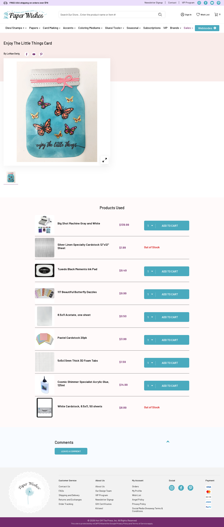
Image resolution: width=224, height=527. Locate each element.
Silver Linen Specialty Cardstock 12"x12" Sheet (83, 246)
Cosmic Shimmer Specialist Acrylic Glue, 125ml (83, 383)
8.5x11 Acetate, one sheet (74, 315)
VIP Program (188, 2)
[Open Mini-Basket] (217, 14)
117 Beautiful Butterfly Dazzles (77, 292)
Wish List (136, 495)
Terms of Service (140, 523)
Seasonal (134, 28)
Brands (175, 28)
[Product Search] (107, 14)
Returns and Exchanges (70, 499)
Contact (172, 2)
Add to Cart (170, 225)
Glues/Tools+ (114, 28)
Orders (135, 486)
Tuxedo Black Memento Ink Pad (77, 269)
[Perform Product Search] (160, 14)
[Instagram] (199, 3)
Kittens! (99, 508)
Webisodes (207, 28)
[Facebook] (206, 3)
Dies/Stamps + (16, 28)
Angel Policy (138, 499)
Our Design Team (103, 490)
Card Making (51, 28)
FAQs (61, 490)
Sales (188, 28)
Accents (69, 28)
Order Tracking (66, 504)
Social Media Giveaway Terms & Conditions (147, 509)
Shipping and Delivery (69, 495)
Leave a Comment (71, 451)
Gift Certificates (103, 504)
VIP (165, 28)
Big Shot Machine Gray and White (79, 223)
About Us (100, 486)
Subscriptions (152, 28)
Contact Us (64, 486)
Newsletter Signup (154, 2)
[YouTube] (212, 3)
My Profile (137, 490)
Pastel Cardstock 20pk (72, 337)
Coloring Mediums (90, 28)
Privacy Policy (139, 504)
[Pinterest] (218, 3)
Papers (34, 28)
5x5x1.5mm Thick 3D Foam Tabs (78, 360)
